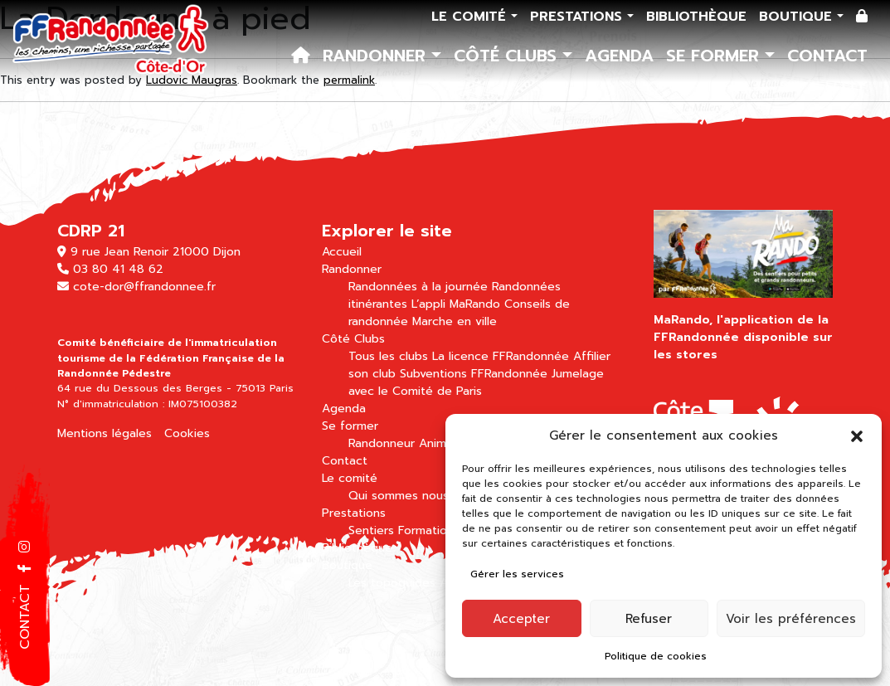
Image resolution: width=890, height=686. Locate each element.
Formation (426, 530)
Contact (827, 55)
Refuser (648, 619)
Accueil (342, 251)
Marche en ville (454, 321)
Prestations (578, 17)
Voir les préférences (791, 619)
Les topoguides (391, 582)
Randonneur (381, 443)
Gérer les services (517, 574)
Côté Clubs (508, 55)
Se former (715, 55)
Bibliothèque (696, 17)
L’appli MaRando (455, 304)
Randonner (377, 55)
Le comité (471, 17)
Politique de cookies (656, 656)
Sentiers (371, 530)
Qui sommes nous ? (404, 495)
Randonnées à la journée (418, 286)
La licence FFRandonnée (500, 356)
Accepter (521, 619)
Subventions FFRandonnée (473, 373)
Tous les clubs (388, 356)
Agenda (619, 55)
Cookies (187, 433)
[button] (857, 435)
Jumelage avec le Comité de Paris (476, 382)
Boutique (798, 17)
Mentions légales (104, 433)
